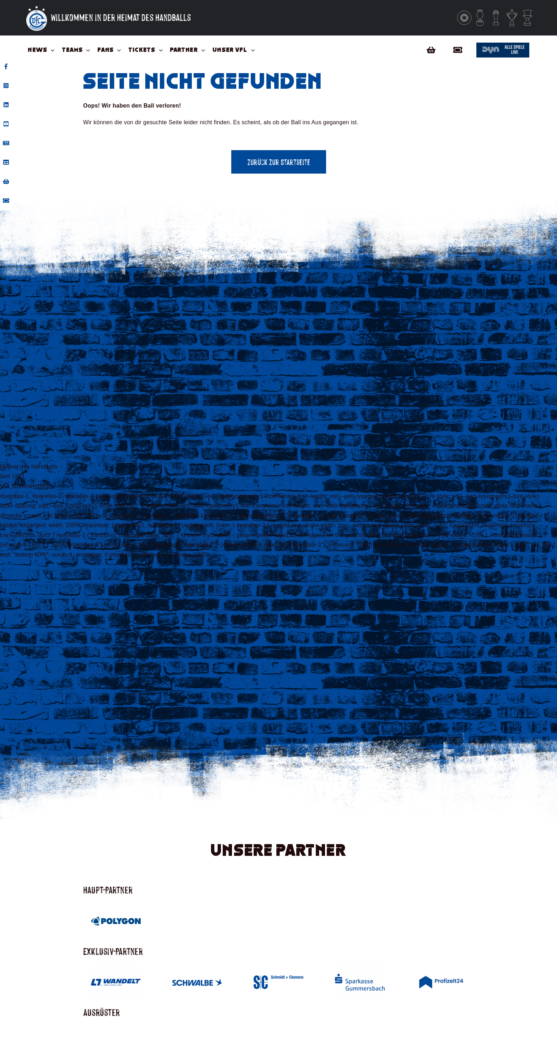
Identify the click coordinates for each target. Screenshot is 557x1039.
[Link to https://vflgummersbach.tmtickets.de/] (459, 50)
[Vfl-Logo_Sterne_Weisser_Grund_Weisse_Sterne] (36, 6)
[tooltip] (6, 66)
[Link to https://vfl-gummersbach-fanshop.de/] (431, 50)
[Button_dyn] (502, 45)
